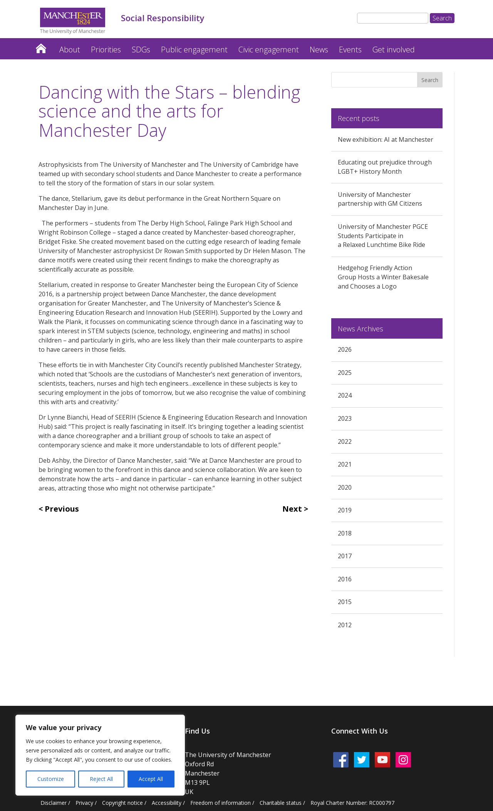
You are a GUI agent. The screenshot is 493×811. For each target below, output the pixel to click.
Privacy (84, 802)
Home (40, 46)
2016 (345, 579)
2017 (345, 556)
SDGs (141, 49)
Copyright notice (122, 802)
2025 (345, 372)
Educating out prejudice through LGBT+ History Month (385, 167)
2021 (345, 464)
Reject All (101, 778)
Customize (50, 778)
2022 (345, 441)
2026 (345, 349)
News (319, 49)
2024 (345, 395)
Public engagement (194, 49)
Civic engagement (268, 49)
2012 (345, 625)
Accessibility (166, 802)
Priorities (106, 49)
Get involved (393, 49)
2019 (345, 510)
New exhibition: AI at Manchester (385, 139)
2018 (345, 533)
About (69, 49)
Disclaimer (53, 802)
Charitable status (281, 802)
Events (350, 49)
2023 (345, 418)
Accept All (151, 778)
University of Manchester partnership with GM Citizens (380, 199)
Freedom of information (220, 802)
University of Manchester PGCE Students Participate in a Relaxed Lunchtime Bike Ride (383, 235)
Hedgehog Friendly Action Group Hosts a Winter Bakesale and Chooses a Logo (383, 277)
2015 (345, 602)
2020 (345, 487)
